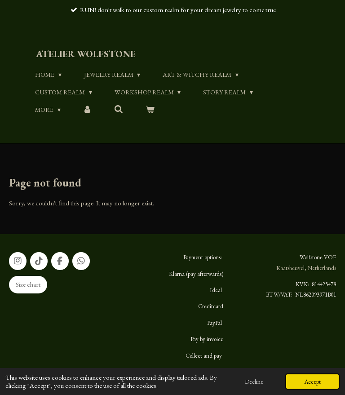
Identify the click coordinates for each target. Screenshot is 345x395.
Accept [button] (312, 381)
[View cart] (150, 109)
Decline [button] (254, 381)
